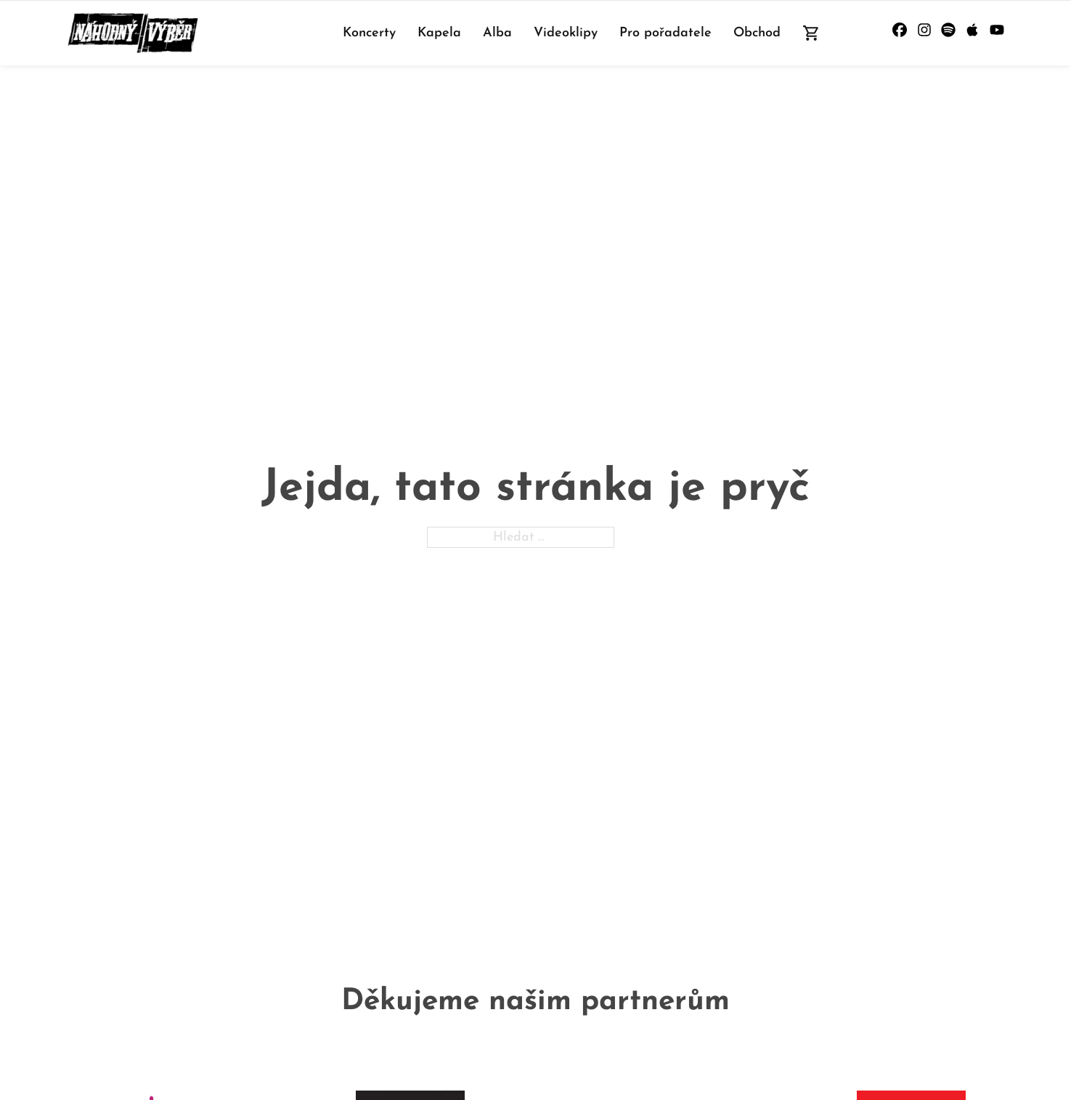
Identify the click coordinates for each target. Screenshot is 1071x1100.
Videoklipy (566, 33)
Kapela (439, 33)
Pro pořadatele (665, 33)
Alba (497, 33)
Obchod (757, 33)
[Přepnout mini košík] (811, 33)
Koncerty (369, 33)
